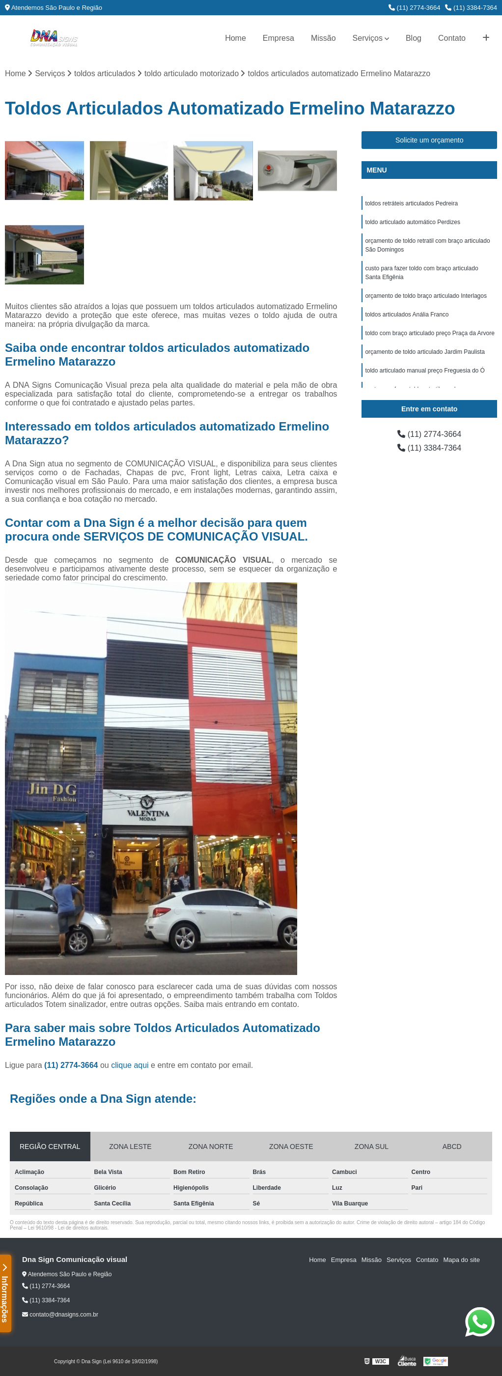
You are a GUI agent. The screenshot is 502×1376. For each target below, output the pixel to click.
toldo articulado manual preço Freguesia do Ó (424, 370)
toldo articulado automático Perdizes (412, 222)
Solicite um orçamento (429, 140)
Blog (413, 38)
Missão (323, 38)
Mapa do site (461, 1259)
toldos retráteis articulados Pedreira (411, 203)
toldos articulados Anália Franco (406, 314)
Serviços (368, 38)
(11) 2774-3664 (415, 7)
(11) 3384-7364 (471, 7)
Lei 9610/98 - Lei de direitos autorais (68, 1228)
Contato (452, 38)
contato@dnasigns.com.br (60, 1314)
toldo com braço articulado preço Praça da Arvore (429, 333)
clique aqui (130, 1065)
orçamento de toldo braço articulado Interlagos (425, 295)
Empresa (278, 38)
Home (235, 38)
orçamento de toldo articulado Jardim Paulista (424, 351)
